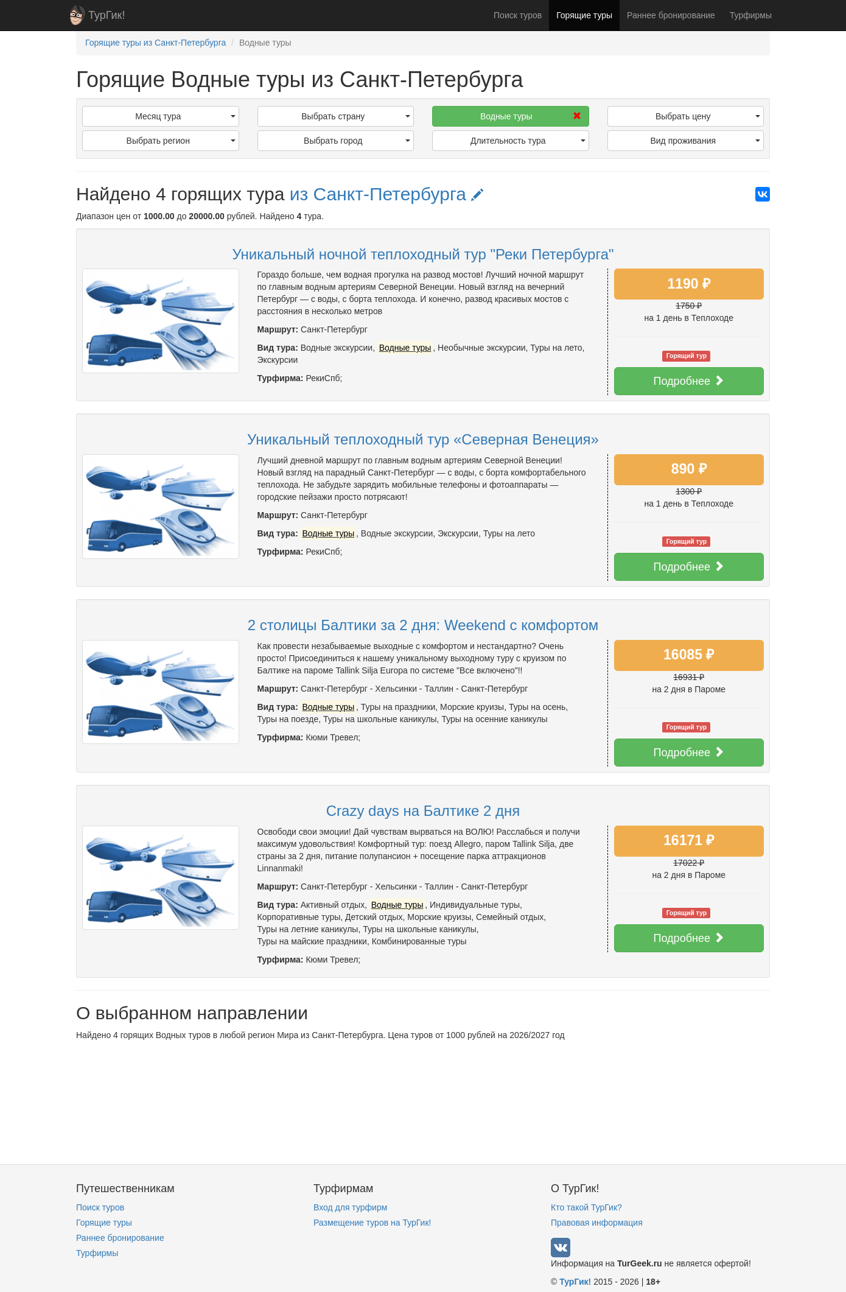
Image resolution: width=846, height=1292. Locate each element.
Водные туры (530, 116)
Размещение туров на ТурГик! (372, 1222)
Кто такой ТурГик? (586, 1207)
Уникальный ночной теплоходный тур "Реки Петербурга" (423, 254)
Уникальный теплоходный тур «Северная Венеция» (423, 439)
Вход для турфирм (350, 1207)
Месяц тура (185, 116)
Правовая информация (597, 1222)
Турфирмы (751, 15)
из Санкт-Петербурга (387, 194)
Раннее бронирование (671, 15)
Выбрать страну (355, 116)
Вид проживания (705, 141)
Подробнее (689, 380)
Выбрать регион (181, 141)
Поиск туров (518, 15)
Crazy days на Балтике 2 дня (423, 810)
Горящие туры (584, 15)
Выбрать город (357, 141)
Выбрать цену (707, 116)
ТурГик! (106, 15)
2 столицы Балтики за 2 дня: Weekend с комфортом (423, 625)
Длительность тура (528, 141)
